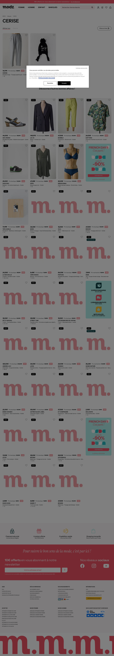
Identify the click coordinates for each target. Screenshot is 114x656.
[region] (57, 77)
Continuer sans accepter (81, 68)
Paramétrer (50, 83)
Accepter (64, 83)
